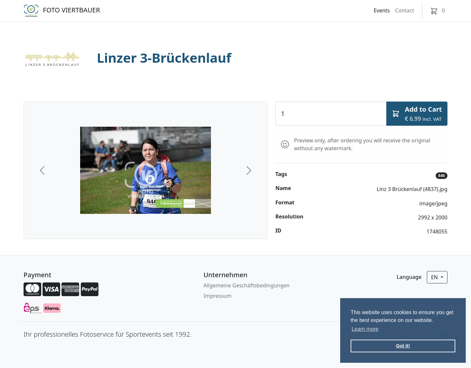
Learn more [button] (365, 329)
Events (382, 10)
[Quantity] (331, 114)
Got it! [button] (403, 345)
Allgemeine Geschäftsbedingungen (246, 285)
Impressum (217, 295)
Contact (404, 10)
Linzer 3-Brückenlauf (164, 58)
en (435, 277)
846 (441, 175)
